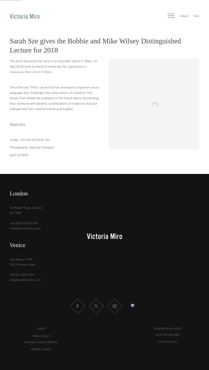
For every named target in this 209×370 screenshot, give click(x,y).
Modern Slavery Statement (41, 343)
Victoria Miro (25, 16)
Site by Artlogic (167, 342)
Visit (196, 16)
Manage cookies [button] (41, 350)
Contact (41, 329)
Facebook (77, 306)
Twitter (96, 306)
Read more (17, 124)
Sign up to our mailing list (132, 305)
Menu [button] (171, 16)
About (185, 16)
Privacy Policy (41, 336)
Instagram (114, 306)
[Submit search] (162, 16)
